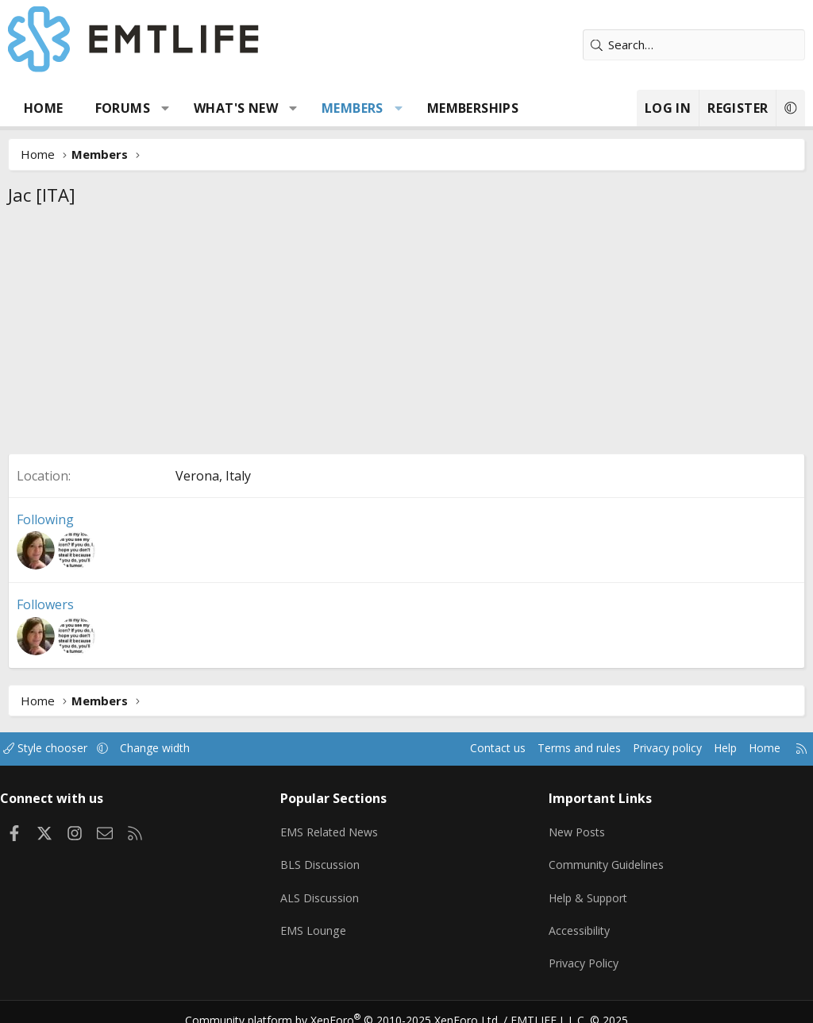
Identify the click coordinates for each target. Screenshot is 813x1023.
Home (44, 108)
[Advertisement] (406, 334)
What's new (236, 108)
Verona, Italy (213, 475)
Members (352, 108)
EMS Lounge (318, 920)
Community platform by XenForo (352, 1003)
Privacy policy (647, 748)
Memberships (472, 108)
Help (708, 748)
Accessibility (578, 920)
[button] (165, 108)
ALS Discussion (324, 889)
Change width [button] (176, 748)
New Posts (575, 827)
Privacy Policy (582, 951)
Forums (122, 108)
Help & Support (587, 889)
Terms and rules (552, 748)
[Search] (694, 44)
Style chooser (61, 748)
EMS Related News (336, 827)
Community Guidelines (605, 858)
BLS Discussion (325, 858)
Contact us (466, 748)
